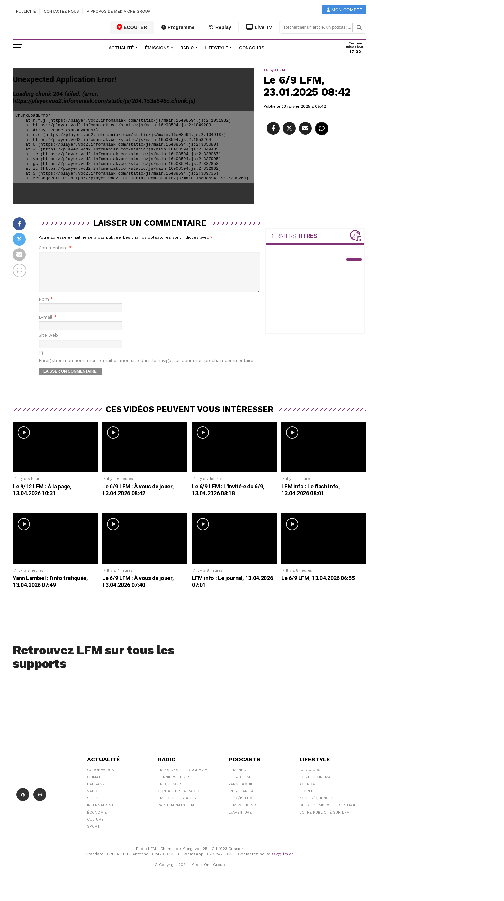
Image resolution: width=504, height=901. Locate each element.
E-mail (48, 325)
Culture (95, 827)
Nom (46, 307)
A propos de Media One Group (119, 11)
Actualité (121, 47)
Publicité (26, 11)
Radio (187, 47)
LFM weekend (242, 813)
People (306, 798)
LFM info (237, 777)
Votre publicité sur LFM (324, 820)
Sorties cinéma (315, 784)
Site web (48, 343)
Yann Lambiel (242, 791)
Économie (97, 820)
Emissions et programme (184, 777)
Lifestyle (216, 47)
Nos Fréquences (316, 806)
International (101, 813)
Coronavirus (100, 777)
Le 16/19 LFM (241, 806)
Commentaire (55, 247)
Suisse (94, 806)
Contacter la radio (178, 798)
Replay (220, 27)
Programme (177, 27)
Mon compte (345, 9)
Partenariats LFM (176, 813)
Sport (93, 834)
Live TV (259, 27)
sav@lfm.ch (282, 862)
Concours (251, 47)
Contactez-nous (61, 11)
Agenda (307, 791)
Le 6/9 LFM (239, 784)
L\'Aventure (240, 820)
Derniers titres (174, 784)
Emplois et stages (177, 806)
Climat (94, 784)
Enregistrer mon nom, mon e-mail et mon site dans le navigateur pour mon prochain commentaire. (147, 368)
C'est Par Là (241, 798)
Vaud (92, 798)
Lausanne (97, 791)
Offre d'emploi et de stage (327, 813)
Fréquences (170, 791)
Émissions (157, 47)
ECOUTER (132, 27)
